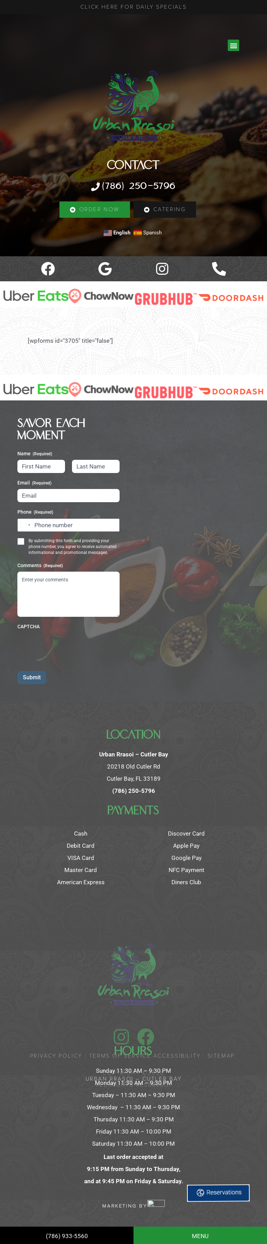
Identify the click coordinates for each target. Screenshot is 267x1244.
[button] (233, 45)
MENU (200, 1236)
